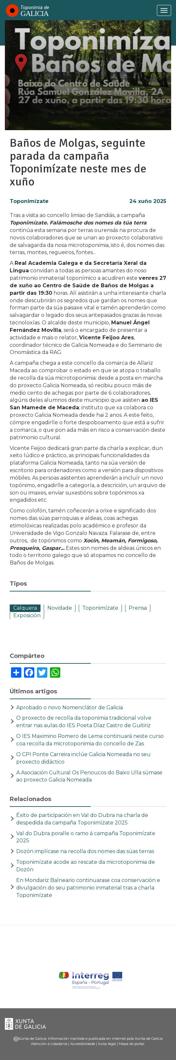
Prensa (138, 608)
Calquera (25, 608)
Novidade (59, 608)
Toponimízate (29, 201)
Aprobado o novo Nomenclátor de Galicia (69, 707)
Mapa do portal (131, 1043)
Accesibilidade (82, 1043)
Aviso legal (107, 1043)
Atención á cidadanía (49, 1043)
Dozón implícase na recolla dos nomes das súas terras (85, 851)
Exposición (27, 615)
